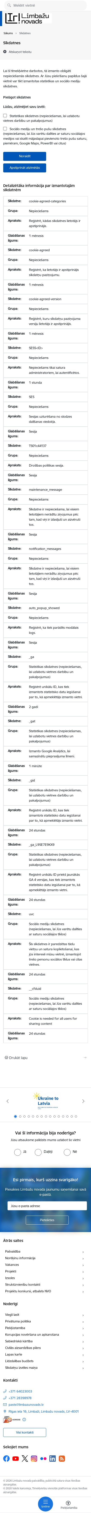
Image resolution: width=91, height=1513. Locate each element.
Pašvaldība (12, 1251)
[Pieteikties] (47, 1220)
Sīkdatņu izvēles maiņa (21, 1368)
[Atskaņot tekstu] (20, 51)
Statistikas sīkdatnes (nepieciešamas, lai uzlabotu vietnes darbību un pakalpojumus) (41, 118)
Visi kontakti (24, 1432)
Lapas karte (13, 1354)
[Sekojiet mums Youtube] (15, 1458)
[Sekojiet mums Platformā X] (25, 1458)
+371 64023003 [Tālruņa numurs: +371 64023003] (20, 1391)
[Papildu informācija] (24, 1419)
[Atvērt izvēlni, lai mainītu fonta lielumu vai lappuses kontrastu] (68, 1505)
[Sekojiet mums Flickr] (43, 1458)
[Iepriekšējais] (7, 1101)
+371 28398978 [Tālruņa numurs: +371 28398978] (20, 1398)
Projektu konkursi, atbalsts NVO (28, 1291)
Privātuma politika (18, 1321)
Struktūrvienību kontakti (22, 1284)
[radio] (20, 1151)
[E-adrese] (11, 1419)
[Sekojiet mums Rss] (62, 1459)
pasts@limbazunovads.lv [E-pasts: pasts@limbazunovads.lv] (26, 1405)
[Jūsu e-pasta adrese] (47, 1205)
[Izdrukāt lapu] (45, 1058)
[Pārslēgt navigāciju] (45, 1504)
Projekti (10, 1271)
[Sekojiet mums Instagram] (34, 1459)
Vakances (12, 1265)
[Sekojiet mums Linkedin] (52, 1458)
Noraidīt (24, 156)
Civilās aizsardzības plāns (23, 1348)
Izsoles (10, 1278)
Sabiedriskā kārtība (19, 1341)
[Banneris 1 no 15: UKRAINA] (45, 1101)
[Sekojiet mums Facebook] (6, 1458)
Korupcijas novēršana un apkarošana (32, 1334)
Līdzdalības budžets (19, 1361)
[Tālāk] (83, 1101)
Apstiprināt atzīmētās (25, 168)
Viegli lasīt (12, 1315)
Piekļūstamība (15, 1328)
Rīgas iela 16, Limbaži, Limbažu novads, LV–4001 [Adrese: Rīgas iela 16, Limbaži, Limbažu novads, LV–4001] (44, 1411)
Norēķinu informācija (20, 1258)
